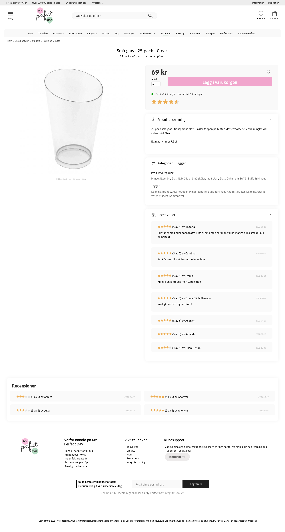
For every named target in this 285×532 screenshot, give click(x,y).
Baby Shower (75, 33)
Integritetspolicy (136, 462)
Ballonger (129, 33)
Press (130, 454)
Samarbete (133, 458)
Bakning (180, 33)
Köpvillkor (132, 447)
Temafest (43, 33)
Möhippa (210, 33)
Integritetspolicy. (174, 493)
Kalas (30, 33)
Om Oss (131, 450)
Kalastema (58, 33)
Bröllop (106, 33)
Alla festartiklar (148, 33)
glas (169, 129)
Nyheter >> (97, 2)
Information (258, 2)
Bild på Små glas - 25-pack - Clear (71, 179)
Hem (9, 40)
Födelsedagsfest (246, 33)
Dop (117, 33)
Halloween (195, 33)
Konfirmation (226, 33)
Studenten (166, 33)
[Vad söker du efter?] (114, 15)
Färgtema (92, 33)
